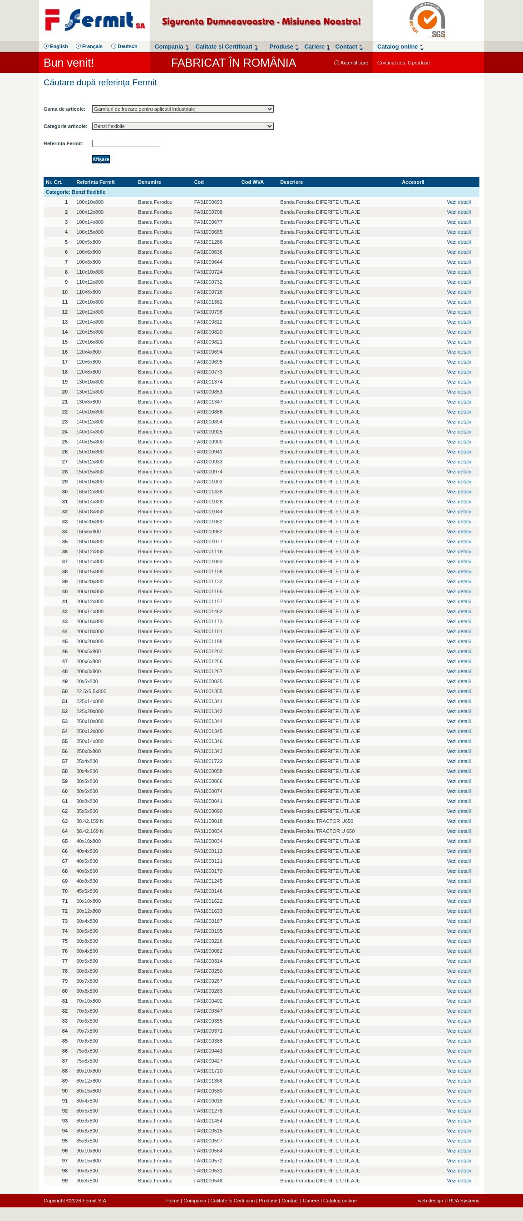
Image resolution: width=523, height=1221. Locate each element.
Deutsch (124, 46)
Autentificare (351, 62)
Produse (268, 1200)
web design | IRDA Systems (448, 1200)
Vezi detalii (459, 202)
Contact (290, 1200)
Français (89, 46)
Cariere (311, 1200)
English (56, 46)
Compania (194, 1200)
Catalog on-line (340, 1200)
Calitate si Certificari (232, 1200)
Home (172, 1200)
